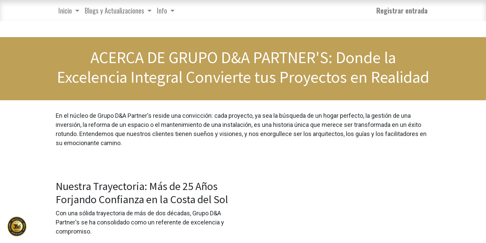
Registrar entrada (402, 10)
